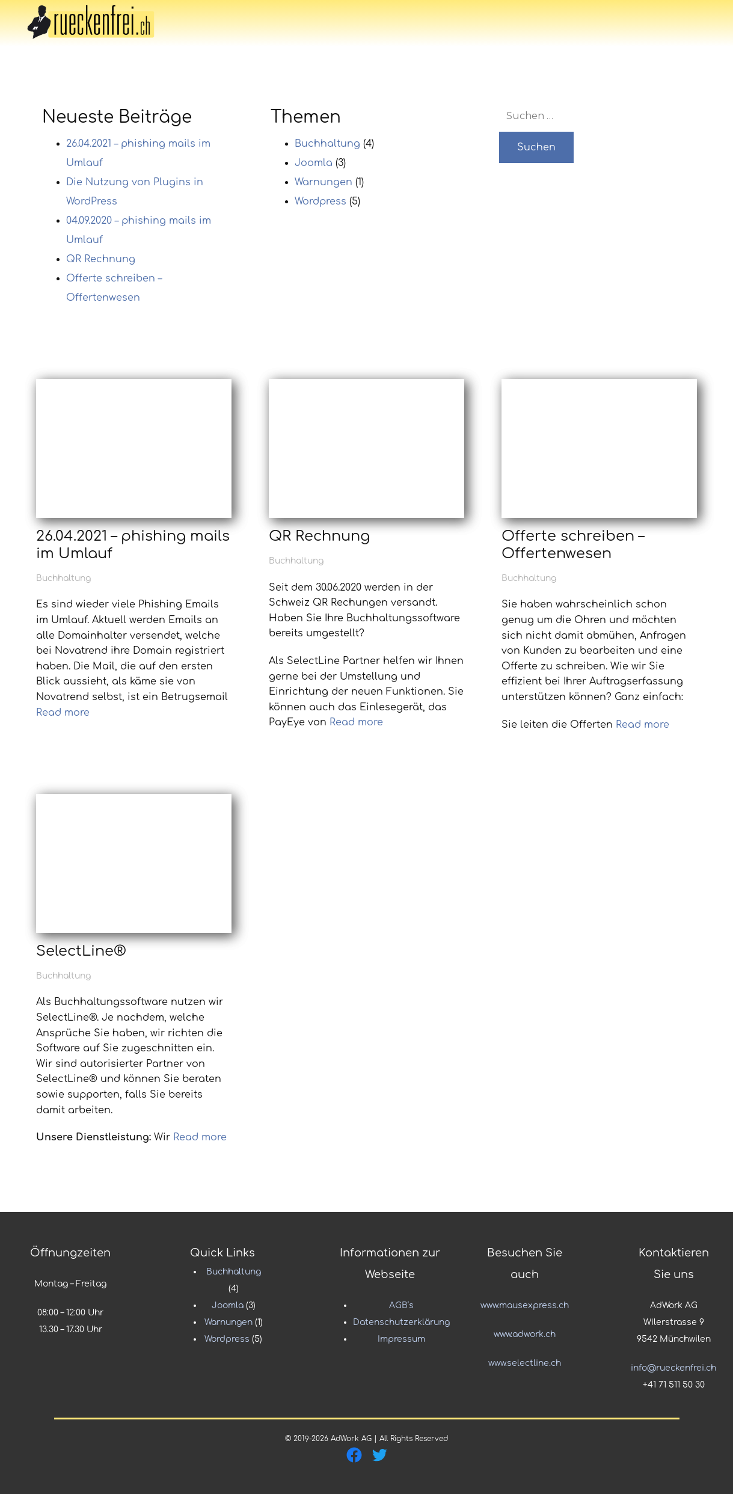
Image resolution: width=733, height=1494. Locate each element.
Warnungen (323, 182)
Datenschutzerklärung (401, 1322)
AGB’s (401, 1305)
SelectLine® (81, 951)
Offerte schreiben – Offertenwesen (572, 545)
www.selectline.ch (524, 1363)
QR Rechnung (100, 259)
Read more (63, 712)
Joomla (314, 163)
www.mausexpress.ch (524, 1305)
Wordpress (320, 201)
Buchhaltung (327, 143)
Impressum (401, 1339)
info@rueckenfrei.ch (673, 1368)
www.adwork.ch (525, 1334)
